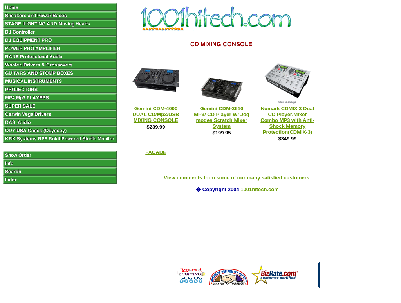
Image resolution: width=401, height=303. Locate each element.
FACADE (155, 152)
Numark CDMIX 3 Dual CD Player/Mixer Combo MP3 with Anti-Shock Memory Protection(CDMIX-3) (287, 120)
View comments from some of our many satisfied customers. (237, 178)
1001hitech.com (259, 189)
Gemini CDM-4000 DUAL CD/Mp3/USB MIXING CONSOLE (156, 114)
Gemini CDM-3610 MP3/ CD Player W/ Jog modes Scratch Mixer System (221, 117)
